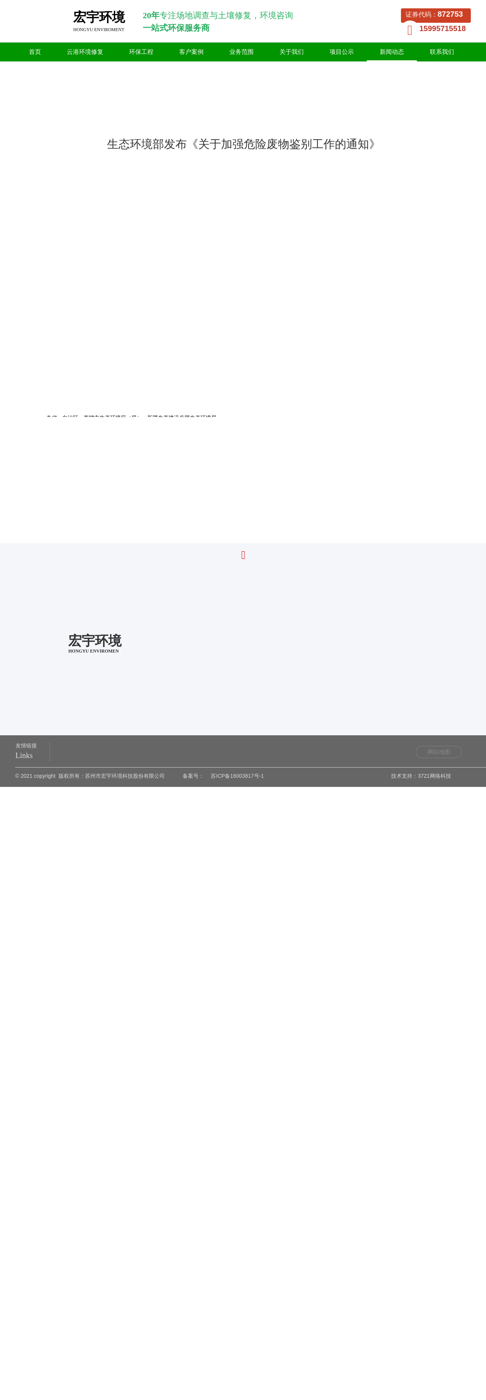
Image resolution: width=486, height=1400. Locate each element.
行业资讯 (113, 117)
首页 (67, 117)
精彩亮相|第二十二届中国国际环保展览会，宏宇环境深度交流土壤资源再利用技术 (150, 1091)
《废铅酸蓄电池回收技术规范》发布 (97, 1079)
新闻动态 (87, 117)
